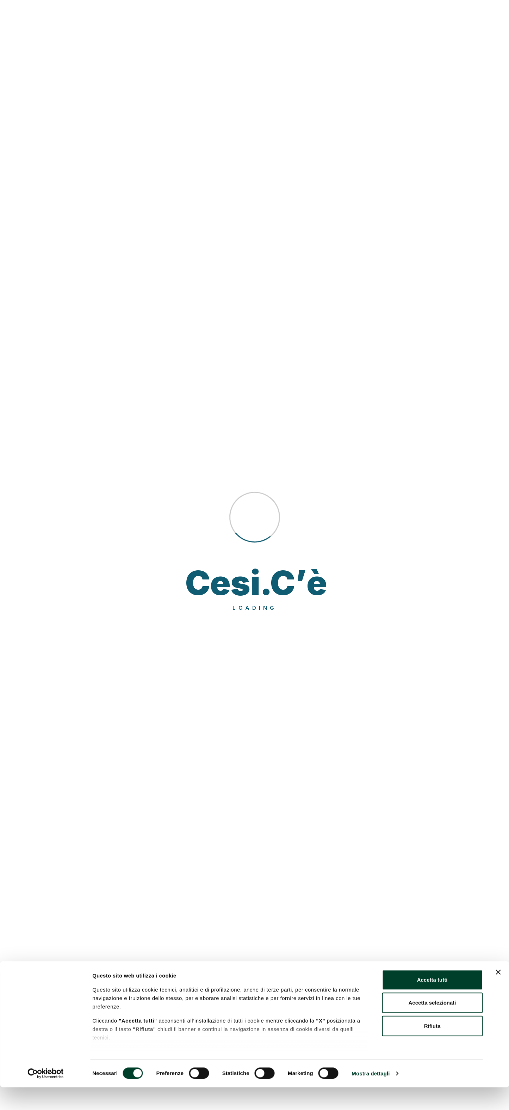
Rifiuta (432, 1049)
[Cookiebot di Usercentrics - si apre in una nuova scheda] (45, 1096)
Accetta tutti (432, 1002)
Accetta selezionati (432, 1025)
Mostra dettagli (371, 1096)
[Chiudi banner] (498, 994)
